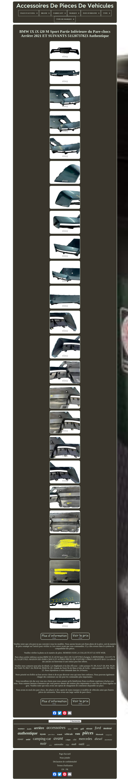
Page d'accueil (64, 754)
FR (67, 769)
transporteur (109, 734)
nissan (89, 728)
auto (76, 728)
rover (21, 739)
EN (63, 769)
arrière (39, 728)
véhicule (69, 734)
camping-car (42, 739)
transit (59, 734)
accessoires (55, 727)
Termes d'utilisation (65, 765)
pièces (87, 732)
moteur (107, 728)
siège (67, 745)
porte (88, 745)
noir (43, 743)
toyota (43, 734)
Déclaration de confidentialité (65, 762)
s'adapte (68, 740)
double (29, 729)
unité (28, 739)
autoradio (58, 744)
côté (74, 739)
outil (81, 744)
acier (50, 745)
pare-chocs (51, 734)
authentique (28, 733)
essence (21, 728)
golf (82, 729)
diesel (98, 739)
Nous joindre (65, 758)
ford (98, 728)
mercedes (85, 739)
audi (74, 744)
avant (58, 738)
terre (69, 729)
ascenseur (108, 740)
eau (77, 733)
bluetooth (99, 734)
